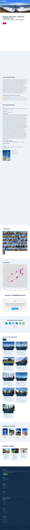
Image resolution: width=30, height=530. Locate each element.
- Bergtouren (4, 511)
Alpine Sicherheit (5, 492)
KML (10, 323)
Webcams (4, 493)
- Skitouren (4, 505)
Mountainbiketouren (5, 479)
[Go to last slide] (3, 432)
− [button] (3, 266)
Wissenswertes (5, 487)
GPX (6, 323)
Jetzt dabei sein (15, 308)
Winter (9, 339)
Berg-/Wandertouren (6, 478)
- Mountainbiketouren (6, 504)
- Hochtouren (4, 503)
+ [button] (3, 265)
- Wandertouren (5, 510)
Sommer (4, 339)
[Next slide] (26, 432)
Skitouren (4, 480)
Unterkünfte (4, 488)
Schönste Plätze (5, 486)
